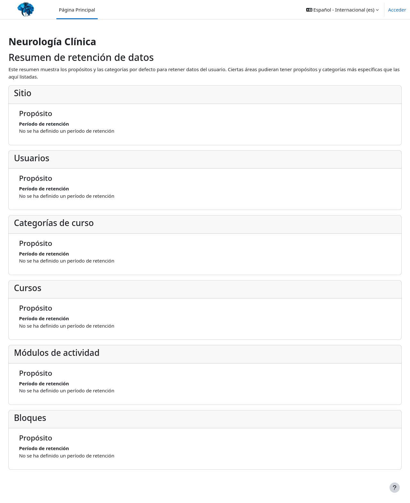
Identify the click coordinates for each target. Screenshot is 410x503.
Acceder (397, 9)
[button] (342, 9)
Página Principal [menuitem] (77, 9)
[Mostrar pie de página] (395, 487)
